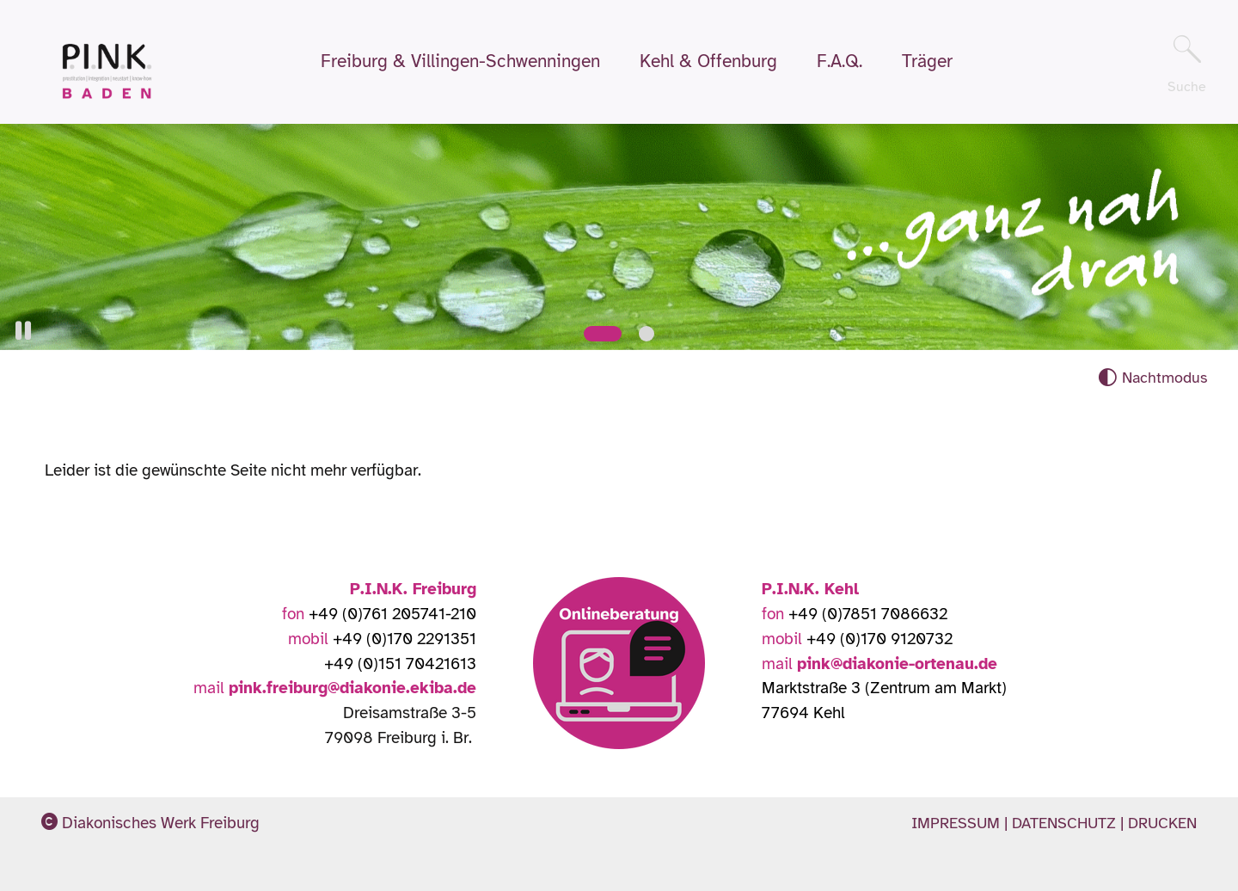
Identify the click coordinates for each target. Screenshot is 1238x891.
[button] (23, 330)
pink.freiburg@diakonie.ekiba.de (352, 688)
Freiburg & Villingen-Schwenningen (460, 62)
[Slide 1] (603, 334)
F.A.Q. (839, 62)
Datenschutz (1066, 823)
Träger (927, 62)
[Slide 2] (646, 334)
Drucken (1162, 823)
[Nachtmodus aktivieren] (1152, 378)
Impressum (957, 823)
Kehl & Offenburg (708, 62)
